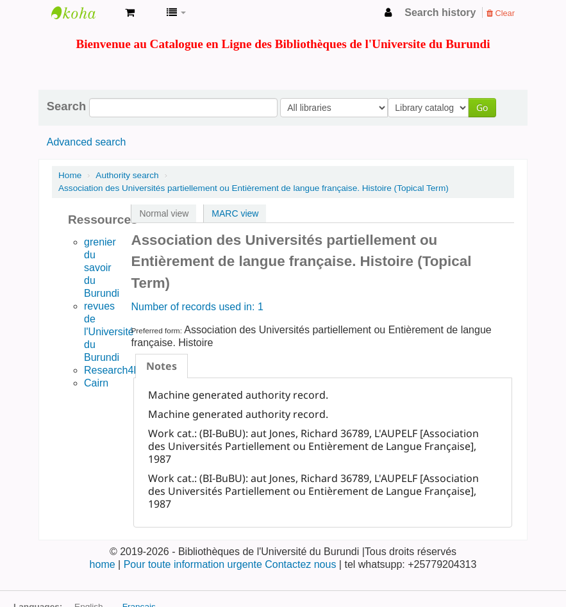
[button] (129, 13)
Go (485, 107)
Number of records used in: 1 (197, 306)
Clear (501, 13)
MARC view (235, 213)
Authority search (127, 175)
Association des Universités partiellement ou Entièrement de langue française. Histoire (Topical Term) (253, 188)
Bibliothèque (83, 13)
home (104, 564)
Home (69, 175)
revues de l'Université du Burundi (109, 332)
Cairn (96, 383)
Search (66, 106)
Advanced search (86, 142)
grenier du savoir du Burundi (101, 268)
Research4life (115, 370)
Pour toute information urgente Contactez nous (231, 564)
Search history (440, 12)
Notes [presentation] (161, 366)
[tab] (161, 366)
